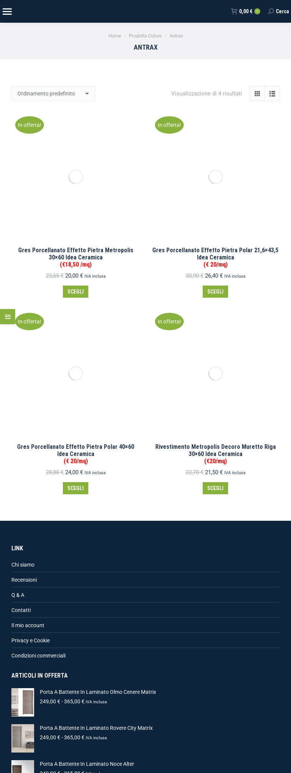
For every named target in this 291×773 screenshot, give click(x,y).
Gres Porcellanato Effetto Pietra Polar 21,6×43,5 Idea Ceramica (215, 135)
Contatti (21, 365)
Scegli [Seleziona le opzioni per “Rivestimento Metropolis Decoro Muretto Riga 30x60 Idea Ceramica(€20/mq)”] (215, 243)
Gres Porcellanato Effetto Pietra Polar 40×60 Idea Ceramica (75, 209)
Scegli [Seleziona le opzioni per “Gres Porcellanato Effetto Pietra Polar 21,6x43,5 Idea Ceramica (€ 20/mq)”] (215, 169)
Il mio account (27, 381)
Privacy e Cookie (30, 396)
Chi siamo (22, 320)
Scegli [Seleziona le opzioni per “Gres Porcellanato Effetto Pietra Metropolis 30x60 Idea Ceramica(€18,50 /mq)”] (75, 169)
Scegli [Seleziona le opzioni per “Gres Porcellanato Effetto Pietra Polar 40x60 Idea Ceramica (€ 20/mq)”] (75, 243)
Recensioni (24, 335)
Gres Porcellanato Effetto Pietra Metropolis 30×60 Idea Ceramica (75, 135)
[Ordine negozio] (53, 93)
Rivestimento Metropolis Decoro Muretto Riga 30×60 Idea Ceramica (215, 209)
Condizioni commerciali (38, 411)
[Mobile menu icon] (7, 11)
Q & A (17, 350)
